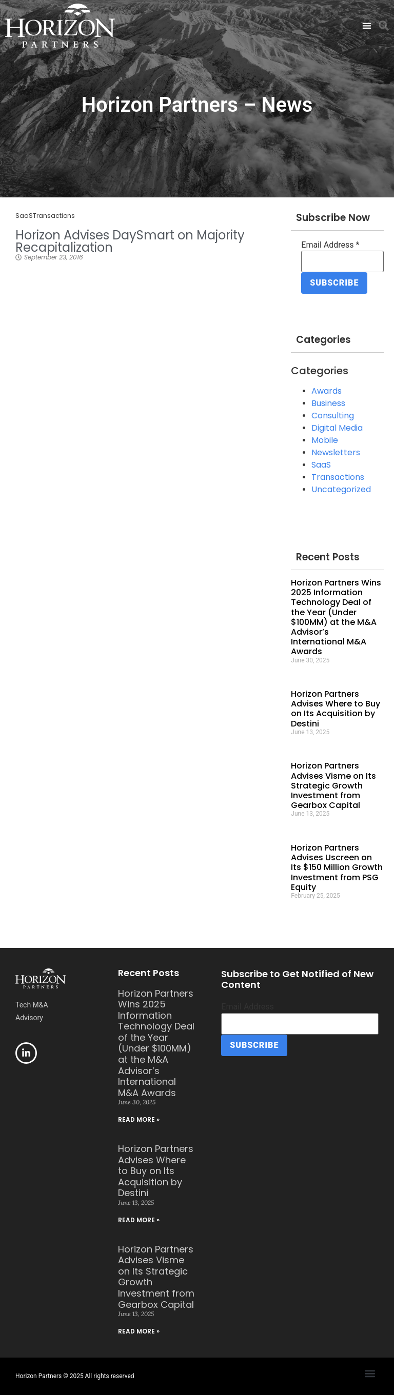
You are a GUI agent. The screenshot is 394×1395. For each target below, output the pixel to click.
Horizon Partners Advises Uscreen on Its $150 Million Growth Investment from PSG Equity (337, 867)
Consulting (332, 415)
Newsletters (335, 452)
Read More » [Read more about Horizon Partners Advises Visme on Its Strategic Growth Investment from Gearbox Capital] (139, 1331)
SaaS (24, 215)
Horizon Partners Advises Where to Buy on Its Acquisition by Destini (335, 709)
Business (328, 403)
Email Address (330, 245)
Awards (326, 391)
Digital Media (337, 428)
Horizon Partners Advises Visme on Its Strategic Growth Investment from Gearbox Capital (333, 785)
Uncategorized (341, 489)
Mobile (324, 440)
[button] (366, 26)
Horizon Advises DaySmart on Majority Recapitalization (130, 241)
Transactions (54, 215)
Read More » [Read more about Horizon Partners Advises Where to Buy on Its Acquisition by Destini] (139, 1220)
